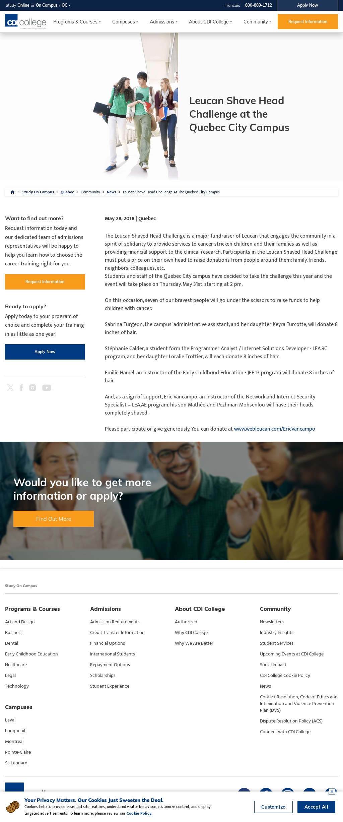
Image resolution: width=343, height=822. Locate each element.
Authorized (186, 622)
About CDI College (209, 22)
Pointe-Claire (18, 752)
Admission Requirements (115, 622)
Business (13, 632)
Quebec (67, 192)
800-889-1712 (258, 5)
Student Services (276, 643)
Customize (273, 807)
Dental (11, 643)
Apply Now (307, 5)
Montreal (14, 741)
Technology (17, 686)
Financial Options (107, 643)
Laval (10, 720)
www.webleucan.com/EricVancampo (274, 429)
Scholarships (103, 675)
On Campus (47, 5)
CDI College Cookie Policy (285, 675)
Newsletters (272, 622)
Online (23, 5)
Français (232, 5)
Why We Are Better (194, 643)
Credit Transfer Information (117, 632)
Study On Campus (38, 192)
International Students (112, 654)
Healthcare (16, 664)
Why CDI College (191, 632)
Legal (10, 675)
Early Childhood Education (31, 654)
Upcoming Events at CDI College (292, 654)
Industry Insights (276, 632)
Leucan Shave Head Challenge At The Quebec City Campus (171, 192)
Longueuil (15, 731)
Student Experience (109, 686)
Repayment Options (110, 664)
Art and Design (20, 622)
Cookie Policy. (139, 813)
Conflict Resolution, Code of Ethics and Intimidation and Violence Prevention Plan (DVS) (299, 704)
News (111, 192)
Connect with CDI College (285, 732)
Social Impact (273, 664)
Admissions (162, 22)
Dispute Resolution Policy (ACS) (291, 721)
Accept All (316, 807)
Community (256, 22)
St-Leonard (16, 763)
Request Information (307, 21)
